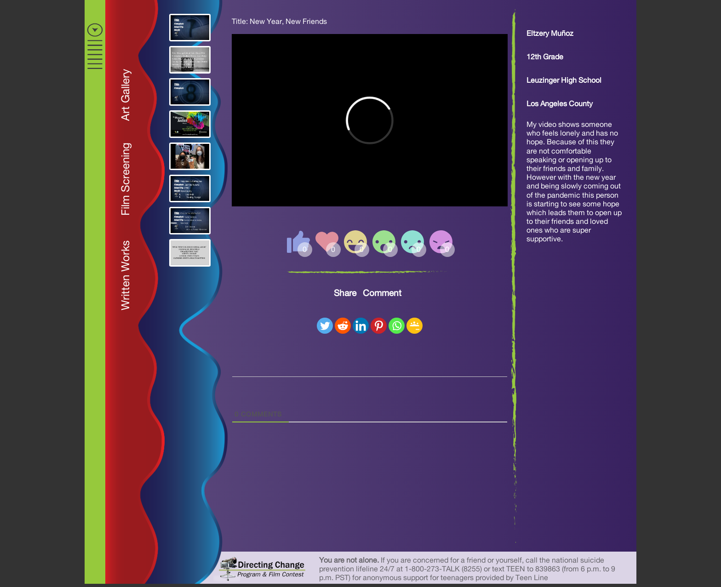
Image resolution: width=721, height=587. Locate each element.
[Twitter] (325, 326)
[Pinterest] (379, 326)
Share (345, 293)
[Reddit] (343, 326)
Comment (382, 293)
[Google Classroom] (414, 326)
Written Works (126, 275)
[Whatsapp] (397, 326)
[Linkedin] (361, 326)
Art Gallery (126, 95)
